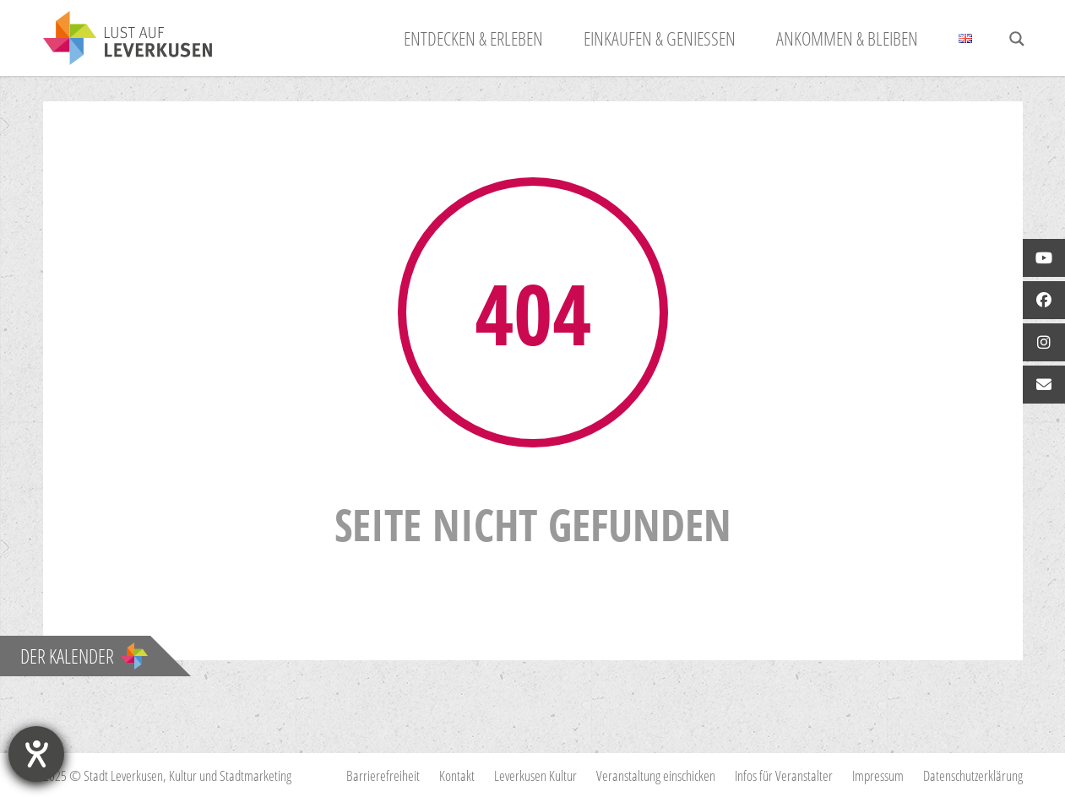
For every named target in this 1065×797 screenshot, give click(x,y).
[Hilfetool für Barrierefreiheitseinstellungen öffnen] (36, 754)
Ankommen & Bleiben (847, 38)
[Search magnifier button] (1017, 39)
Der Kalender (84, 656)
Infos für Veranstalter (784, 775)
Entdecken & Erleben (473, 38)
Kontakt (457, 775)
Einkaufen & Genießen (660, 38)
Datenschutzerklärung (973, 775)
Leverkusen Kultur (535, 775)
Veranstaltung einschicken (655, 775)
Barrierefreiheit (383, 775)
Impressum (878, 775)
